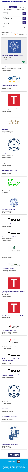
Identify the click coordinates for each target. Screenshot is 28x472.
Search (5, 7)
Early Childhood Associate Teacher (9, 400)
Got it (18, 461)
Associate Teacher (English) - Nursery (10, 236)
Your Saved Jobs (20, 9)
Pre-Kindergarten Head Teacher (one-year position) (13, 108)
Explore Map (21, 7)
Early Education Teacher (7, 345)
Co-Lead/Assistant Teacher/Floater (9, 416)
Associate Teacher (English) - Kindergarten (11, 223)
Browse (12, 7)
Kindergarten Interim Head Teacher (10, 444)
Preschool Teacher (6, 162)
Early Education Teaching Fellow (9, 330)
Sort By (3, 34)
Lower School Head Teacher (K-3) (9, 170)
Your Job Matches (7, 9)
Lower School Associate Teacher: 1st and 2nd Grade (13, 315)
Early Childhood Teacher (7, 254)
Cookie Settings (12, 461)
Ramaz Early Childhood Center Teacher (10, 85)
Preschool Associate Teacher (8, 209)
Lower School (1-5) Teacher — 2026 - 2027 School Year (13, 189)
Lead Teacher (5, 408)
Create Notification (22, 34)
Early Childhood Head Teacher (8, 153)
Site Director (5, 129)
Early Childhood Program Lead (9, 66)
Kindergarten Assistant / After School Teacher (12, 55)
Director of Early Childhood (8, 268)
